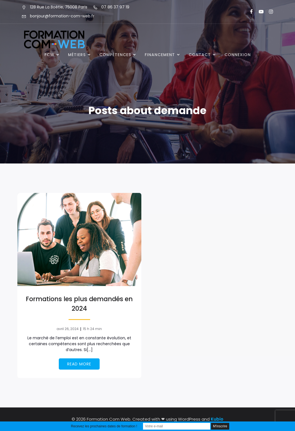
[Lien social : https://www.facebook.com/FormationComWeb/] (249, 11)
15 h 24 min (92, 328)
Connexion (237, 54)
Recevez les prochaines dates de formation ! (104, 426)
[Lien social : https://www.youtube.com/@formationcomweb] (259, 11)
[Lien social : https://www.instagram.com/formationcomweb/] (268, 11)
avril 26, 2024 (68, 328)
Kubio (217, 419)
